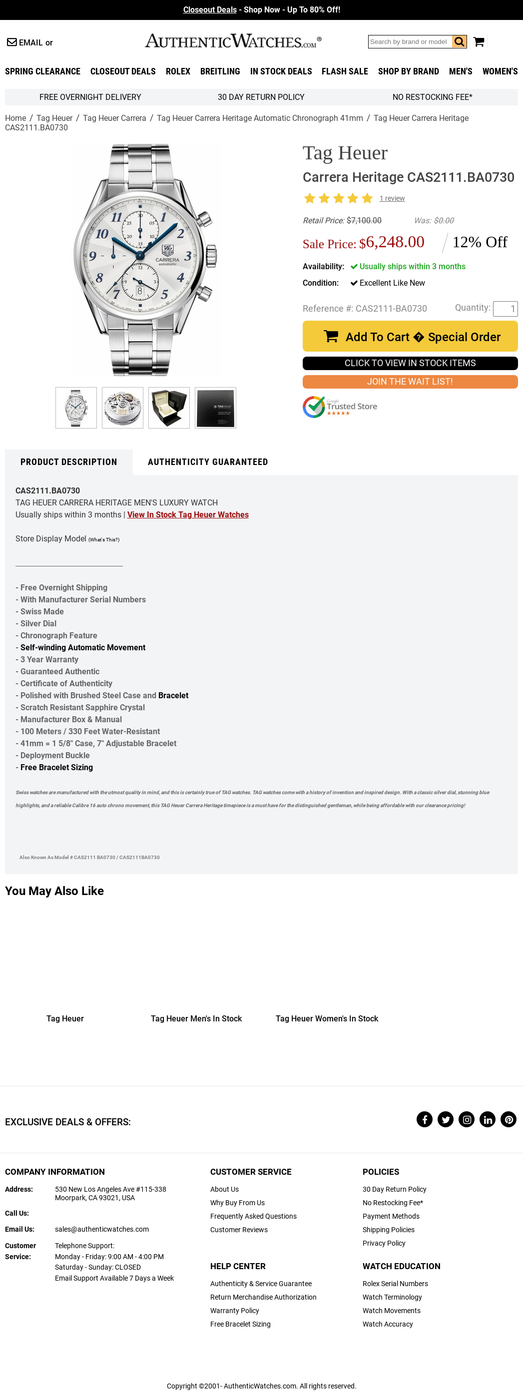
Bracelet (173, 695)
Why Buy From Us (237, 1203)
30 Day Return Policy (395, 1189)
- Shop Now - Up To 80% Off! (261, 9)
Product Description (68, 462)
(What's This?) (103, 539)
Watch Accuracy (388, 1324)
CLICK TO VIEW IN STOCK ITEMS (410, 363)
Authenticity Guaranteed (208, 462)
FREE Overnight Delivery (90, 97)
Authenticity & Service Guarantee (261, 1284)
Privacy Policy (384, 1243)
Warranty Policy (234, 1311)
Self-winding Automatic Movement (82, 647)
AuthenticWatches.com (244, 40)
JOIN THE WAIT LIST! (410, 382)
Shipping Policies (389, 1230)
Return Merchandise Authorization (263, 1297)
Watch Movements (392, 1311)
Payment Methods (391, 1216)
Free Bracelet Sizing (56, 767)
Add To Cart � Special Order (423, 337)
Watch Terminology (392, 1297)
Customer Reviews (239, 1230)
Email (31, 42)
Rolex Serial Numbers (395, 1284)
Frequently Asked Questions (253, 1216)
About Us (224, 1189)
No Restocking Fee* (433, 97)
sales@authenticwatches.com (102, 1229)
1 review (392, 198)
